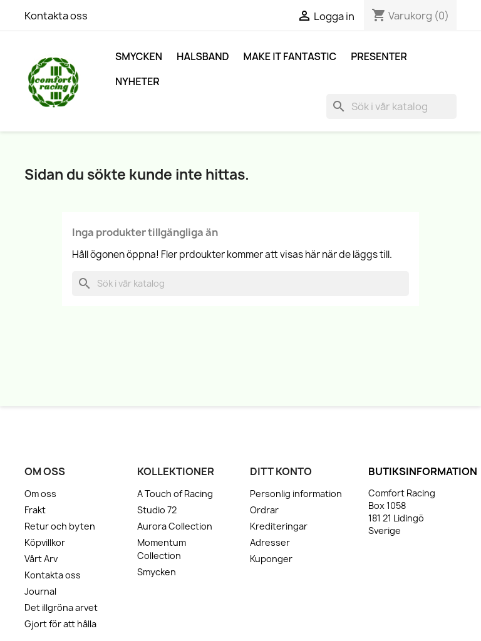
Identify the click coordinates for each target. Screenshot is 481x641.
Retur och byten (59, 526)
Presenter (379, 56)
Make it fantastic (290, 56)
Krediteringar (279, 526)
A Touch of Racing (175, 494)
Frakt (35, 510)
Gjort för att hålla (60, 624)
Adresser (270, 542)
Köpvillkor (44, 542)
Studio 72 (157, 510)
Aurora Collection (174, 526)
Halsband (203, 56)
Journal (40, 591)
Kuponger (271, 559)
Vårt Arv (41, 559)
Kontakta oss (56, 16)
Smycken (138, 56)
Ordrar (264, 510)
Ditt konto (281, 471)
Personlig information (296, 494)
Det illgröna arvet (61, 607)
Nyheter (137, 81)
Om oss (40, 494)
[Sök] (391, 106)
